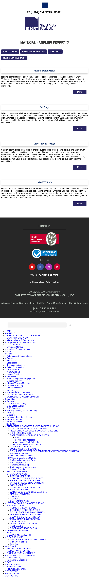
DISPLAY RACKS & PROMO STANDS (27, 512)
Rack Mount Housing (19, 465)
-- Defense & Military (14, 385)
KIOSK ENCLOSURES (20, 433)
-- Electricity (10, 360)
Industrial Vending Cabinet (22, 456)
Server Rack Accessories (26, 440)
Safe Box (14, 544)
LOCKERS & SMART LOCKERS (24, 449)
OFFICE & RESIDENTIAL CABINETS (27, 483)
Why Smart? (10, 546)
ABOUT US (10, 333)
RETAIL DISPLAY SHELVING (23, 508)
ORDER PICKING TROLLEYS (33, 51)
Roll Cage (44, 107)
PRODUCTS (10, 424)
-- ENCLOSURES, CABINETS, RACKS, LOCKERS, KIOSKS (32, 426)
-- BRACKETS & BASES (16, 472)
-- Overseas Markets (14, 347)
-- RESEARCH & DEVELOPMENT (20, 555)
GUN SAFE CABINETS (20, 447)
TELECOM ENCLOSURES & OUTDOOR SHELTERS (34, 431)
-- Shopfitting (10, 376)
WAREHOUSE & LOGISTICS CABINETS (28, 492)
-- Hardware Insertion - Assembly (19, 417)
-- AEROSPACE (12, 370)
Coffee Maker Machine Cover (23, 460)
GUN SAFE (15, 499)
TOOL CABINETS (18, 485)
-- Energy (9, 358)
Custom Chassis (17, 469)
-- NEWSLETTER (13, 567)
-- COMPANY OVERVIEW (16, 338)
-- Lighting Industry (13, 381)
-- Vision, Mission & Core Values (19, 340)
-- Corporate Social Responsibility (20, 342)
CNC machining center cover (23, 467)
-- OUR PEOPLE (12, 345)
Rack (17, 438)
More (79, 92)
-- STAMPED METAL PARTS (18, 535)
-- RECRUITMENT (13, 564)
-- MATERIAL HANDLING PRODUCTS (22, 519)
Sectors (8, 354)
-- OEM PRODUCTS (14, 537)
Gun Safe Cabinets (18, 542)
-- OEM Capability (13, 558)
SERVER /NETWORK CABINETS (25, 481)
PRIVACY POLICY (13, 573)
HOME (8, 331)
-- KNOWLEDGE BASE (15, 569)
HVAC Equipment (18, 462)
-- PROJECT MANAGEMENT (18, 549)
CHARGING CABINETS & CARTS (25, 444)
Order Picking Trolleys (44, 143)
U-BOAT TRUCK (44, 182)
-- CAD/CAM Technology (16, 404)
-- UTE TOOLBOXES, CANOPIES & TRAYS (24, 503)
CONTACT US (11, 571)
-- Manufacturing (12, 372)
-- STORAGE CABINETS (16, 474)
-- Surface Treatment (14, 419)
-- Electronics (11, 363)
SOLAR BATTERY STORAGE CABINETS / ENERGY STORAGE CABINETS (44, 451)
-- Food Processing (13, 388)
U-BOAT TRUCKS (10, 51)
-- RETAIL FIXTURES (14, 505)
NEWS (8, 562)
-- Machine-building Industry (17, 392)
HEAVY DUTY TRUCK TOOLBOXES (26, 478)
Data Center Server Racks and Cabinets (28, 539)
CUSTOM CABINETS (19, 501)
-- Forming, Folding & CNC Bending (21, 410)
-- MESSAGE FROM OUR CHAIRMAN (22, 336)
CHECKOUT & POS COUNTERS (25, 510)
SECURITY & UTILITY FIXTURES (25, 517)
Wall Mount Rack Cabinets (27, 442)
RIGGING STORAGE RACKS (14, 58)
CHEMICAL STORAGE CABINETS (25, 487)
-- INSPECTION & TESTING (17, 551)
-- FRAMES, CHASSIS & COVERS (20, 458)
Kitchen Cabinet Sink (19, 453)
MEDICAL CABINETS (20, 494)
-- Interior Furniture (13, 374)
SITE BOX (14, 496)
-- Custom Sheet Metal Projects (19, 394)
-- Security (9, 390)
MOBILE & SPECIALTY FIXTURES (26, 515)
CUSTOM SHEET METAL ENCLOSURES (28, 428)
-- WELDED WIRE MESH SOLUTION (22, 397)
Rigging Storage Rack (44, 70)
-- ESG (8, 351)
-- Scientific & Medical (14, 367)
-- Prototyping (11, 401)
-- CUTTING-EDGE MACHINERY (20, 553)
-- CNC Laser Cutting (14, 406)
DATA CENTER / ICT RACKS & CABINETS (29, 435)
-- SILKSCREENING (14, 422)
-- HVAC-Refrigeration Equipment (20, 379)
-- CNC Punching (12, 408)
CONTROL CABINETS (20, 476)
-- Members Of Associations (17, 349)
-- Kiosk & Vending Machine (17, 383)
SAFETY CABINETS (19, 490)
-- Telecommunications (15, 365)
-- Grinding (10, 415)
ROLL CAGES (55, 51)
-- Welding (9, 413)
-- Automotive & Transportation (18, 356)
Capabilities (10, 399)
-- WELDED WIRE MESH (16, 530)
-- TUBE (8, 533)
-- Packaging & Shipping (16, 560)
